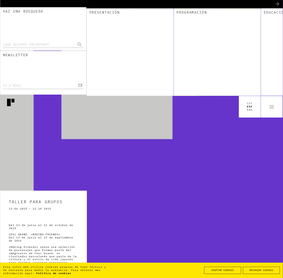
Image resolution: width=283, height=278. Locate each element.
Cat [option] (250, 7)
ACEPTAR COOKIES (222, 270)
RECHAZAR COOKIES (261, 270)
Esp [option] (250, 10)
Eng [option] (250, 14)
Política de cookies (53, 273)
